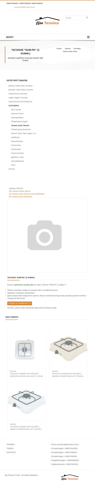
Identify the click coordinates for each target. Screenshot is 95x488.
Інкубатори (15, 137)
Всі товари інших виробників (20, 197)
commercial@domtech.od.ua (24, 7)
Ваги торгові (16, 110)
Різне (13, 165)
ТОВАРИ (10, 448)
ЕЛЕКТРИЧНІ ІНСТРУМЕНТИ (20, 102)
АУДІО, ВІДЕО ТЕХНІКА (18, 98)
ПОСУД (11, 169)
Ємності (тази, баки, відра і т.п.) (23, 133)
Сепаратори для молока (20, 129)
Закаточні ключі (17, 114)
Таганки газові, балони (70, 51)
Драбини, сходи (17, 157)
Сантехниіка (16, 145)
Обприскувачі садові (19, 121)
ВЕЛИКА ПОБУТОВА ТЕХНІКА (21, 90)
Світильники (16, 149)
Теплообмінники (17, 161)
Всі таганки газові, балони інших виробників (26, 194)
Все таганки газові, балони (19, 191)
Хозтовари (77, 48)
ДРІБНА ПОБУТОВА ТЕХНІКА (21, 86)
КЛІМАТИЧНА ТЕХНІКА (18, 94)
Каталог (68, 48)
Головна (58, 48)
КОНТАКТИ (11, 452)
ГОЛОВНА (11, 444)
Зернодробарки (17, 117)
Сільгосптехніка (17, 153)
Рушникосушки (17, 141)
